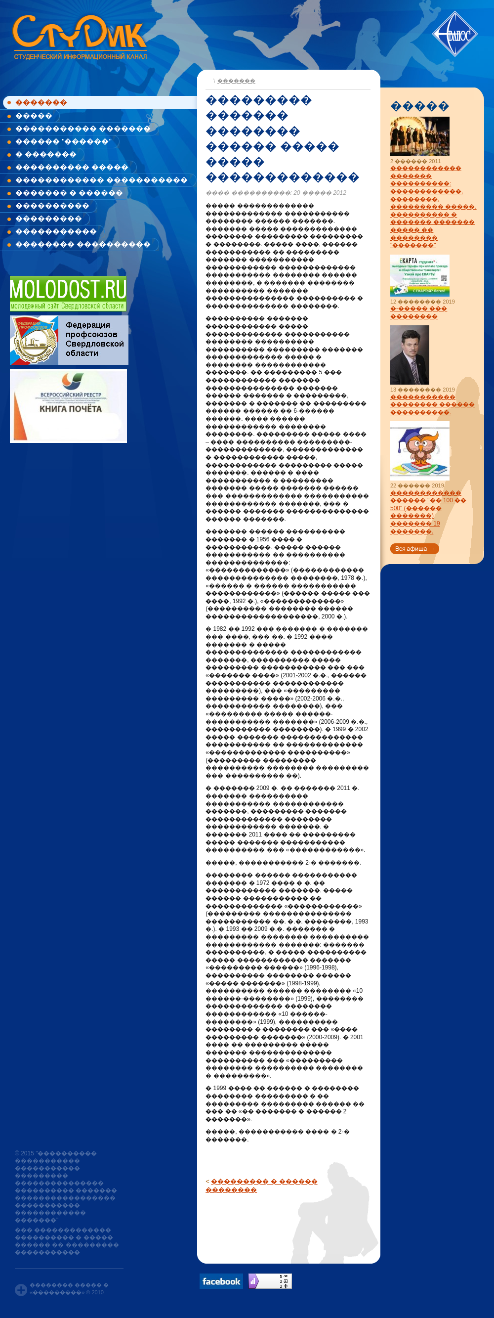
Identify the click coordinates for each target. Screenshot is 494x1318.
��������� (48, 218)
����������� (56, 231)
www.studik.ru (79, 35)
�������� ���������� (83, 244)
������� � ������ (69, 192)
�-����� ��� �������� (418, 312)
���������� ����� (71, 167)
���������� (52, 205)
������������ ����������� (101, 180)
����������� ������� (83, 128)
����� (33, 115)
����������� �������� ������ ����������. (432, 405)
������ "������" (63, 141)
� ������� (46, 154)
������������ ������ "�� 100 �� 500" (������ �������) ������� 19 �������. (428, 512)
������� (41, 102)
